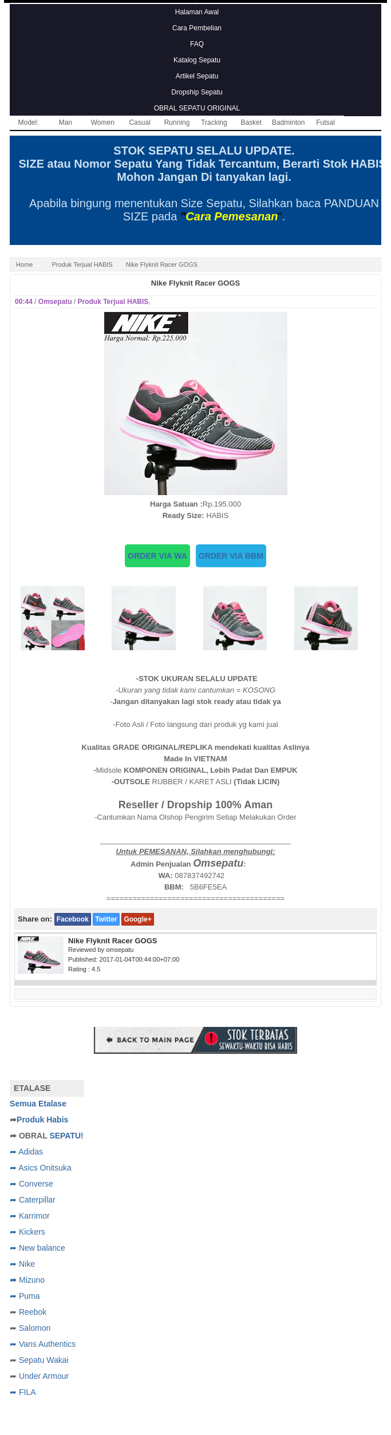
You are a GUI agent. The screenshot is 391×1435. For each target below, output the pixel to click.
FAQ (197, 44)
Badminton (288, 122)
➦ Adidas (26, 1151)
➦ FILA (22, 1392)
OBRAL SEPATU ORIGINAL (197, 108)
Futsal (325, 122)
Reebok (32, 1312)
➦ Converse (31, 1183)
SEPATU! (66, 1135)
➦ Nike (22, 1263)
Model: (28, 122)
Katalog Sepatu (196, 60)
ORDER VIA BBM (231, 555)
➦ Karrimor (30, 1215)
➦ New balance (37, 1247)
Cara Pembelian (197, 28)
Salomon (34, 1328)
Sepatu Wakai (44, 1360)
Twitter (106, 919)
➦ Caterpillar (33, 1199)
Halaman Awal (197, 12)
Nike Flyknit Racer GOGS (195, 283)
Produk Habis (42, 1119)
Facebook (73, 919)
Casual (139, 122)
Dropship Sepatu (196, 92)
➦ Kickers (27, 1231)
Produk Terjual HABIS (82, 264)
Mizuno (32, 1279)
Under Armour (44, 1376)
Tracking (214, 122)
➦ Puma (25, 1295)
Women (102, 122)
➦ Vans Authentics (43, 1344)
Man (65, 122)
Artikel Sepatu (197, 76)
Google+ (137, 919)
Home (24, 264)
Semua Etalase (38, 1103)
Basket (251, 122)
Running (177, 122)
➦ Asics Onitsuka (41, 1167)
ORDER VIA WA (157, 555)
